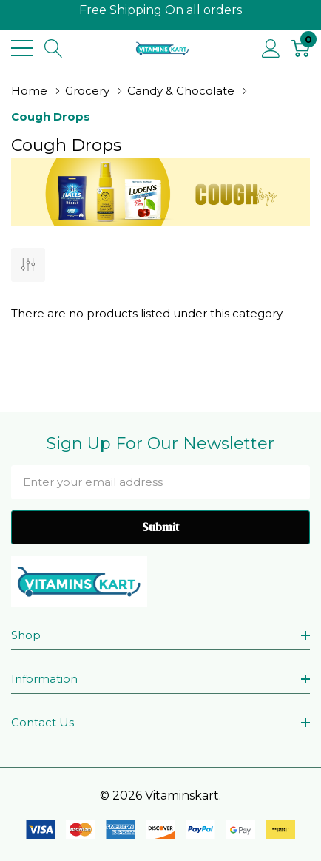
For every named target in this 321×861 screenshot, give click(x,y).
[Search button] (53, 48)
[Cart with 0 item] (300, 48)
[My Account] (271, 48)
